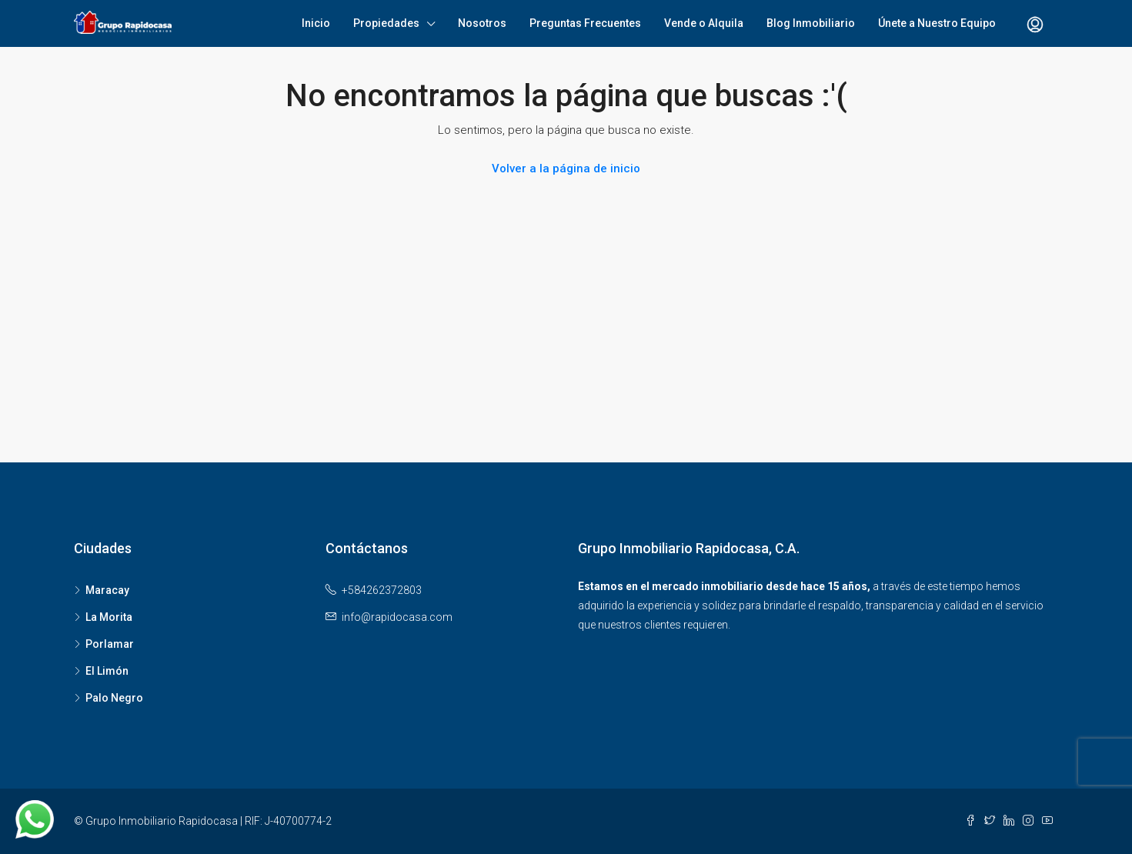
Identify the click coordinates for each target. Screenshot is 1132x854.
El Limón (107, 671)
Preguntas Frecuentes (585, 23)
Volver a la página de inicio (566, 168)
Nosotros (482, 23)
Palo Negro (114, 698)
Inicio (316, 23)
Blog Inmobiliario (810, 23)
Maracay (107, 590)
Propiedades (386, 23)
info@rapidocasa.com (397, 617)
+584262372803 (382, 590)
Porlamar (109, 644)
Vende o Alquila (703, 23)
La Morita (108, 617)
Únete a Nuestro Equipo (937, 23)
